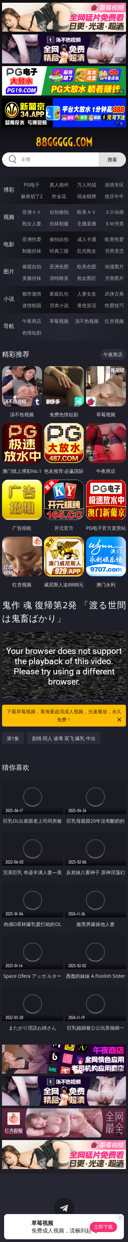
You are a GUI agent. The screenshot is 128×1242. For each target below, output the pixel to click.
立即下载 (103, 1227)
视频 (8, 217)
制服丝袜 (31, 251)
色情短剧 (31, 332)
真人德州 (59, 184)
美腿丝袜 (31, 278)
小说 (8, 298)
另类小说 (59, 305)
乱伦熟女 (86, 251)
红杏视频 (114, 321)
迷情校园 (31, 305)
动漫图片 (114, 266)
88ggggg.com (64, 142)
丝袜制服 (59, 223)
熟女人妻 (31, 223)
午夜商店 (31, 321)
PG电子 (32, 184)
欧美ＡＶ (86, 212)
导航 (8, 326)
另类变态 (114, 251)
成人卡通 (86, 239)
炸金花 (59, 196)
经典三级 (59, 251)
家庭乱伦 (59, 293)
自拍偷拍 (59, 212)
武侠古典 (114, 293)
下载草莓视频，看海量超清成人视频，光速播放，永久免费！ (65, 716)
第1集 (13, 738)
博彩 (8, 189)
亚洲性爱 (31, 239)
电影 (8, 244)
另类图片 (114, 278)
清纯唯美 (59, 278)
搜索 (112, 159)
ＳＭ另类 (114, 223)
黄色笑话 (86, 305)
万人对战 (86, 184)
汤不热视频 (87, 321)
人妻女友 (86, 293)
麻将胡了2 (32, 196)
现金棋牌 (86, 196)
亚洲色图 (59, 266)
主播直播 (86, 223)
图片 (8, 271)
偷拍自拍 (59, 239)
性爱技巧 (114, 305)
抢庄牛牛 (114, 196)
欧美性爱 (114, 239)
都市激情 (31, 293)
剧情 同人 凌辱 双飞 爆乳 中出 (64, 738)
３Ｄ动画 (114, 212)
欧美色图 (86, 266)
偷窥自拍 (31, 266)
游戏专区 (114, 184)
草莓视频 (59, 321)
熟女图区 (86, 278)
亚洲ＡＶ (31, 212)
